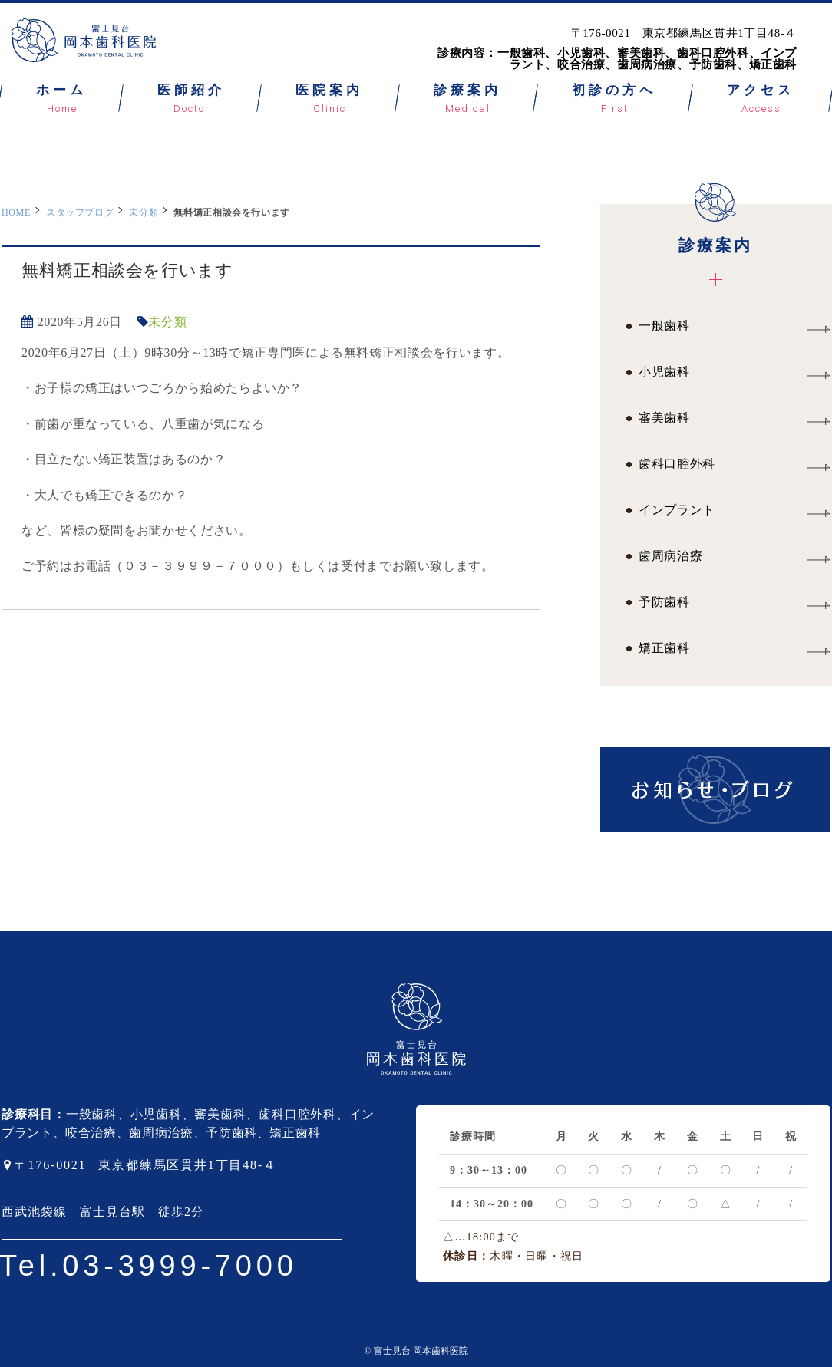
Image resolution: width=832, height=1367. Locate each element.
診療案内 (715, 229)
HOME (16, 212)
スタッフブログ (80, 212)
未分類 (143, 212)
